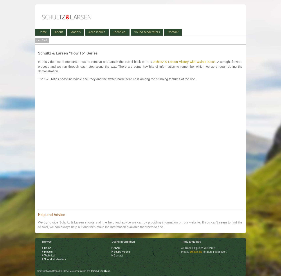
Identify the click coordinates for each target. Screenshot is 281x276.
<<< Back (42, 40)
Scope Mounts (122, 251)
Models (75, 32)
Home (42, 32)
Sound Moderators (147, 32)
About (58, 32)
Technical (119, 32)
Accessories (96, 32)
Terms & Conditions (100, 271)
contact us (196, 251)
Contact (173, 32)
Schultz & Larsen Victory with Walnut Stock (184, 62)
